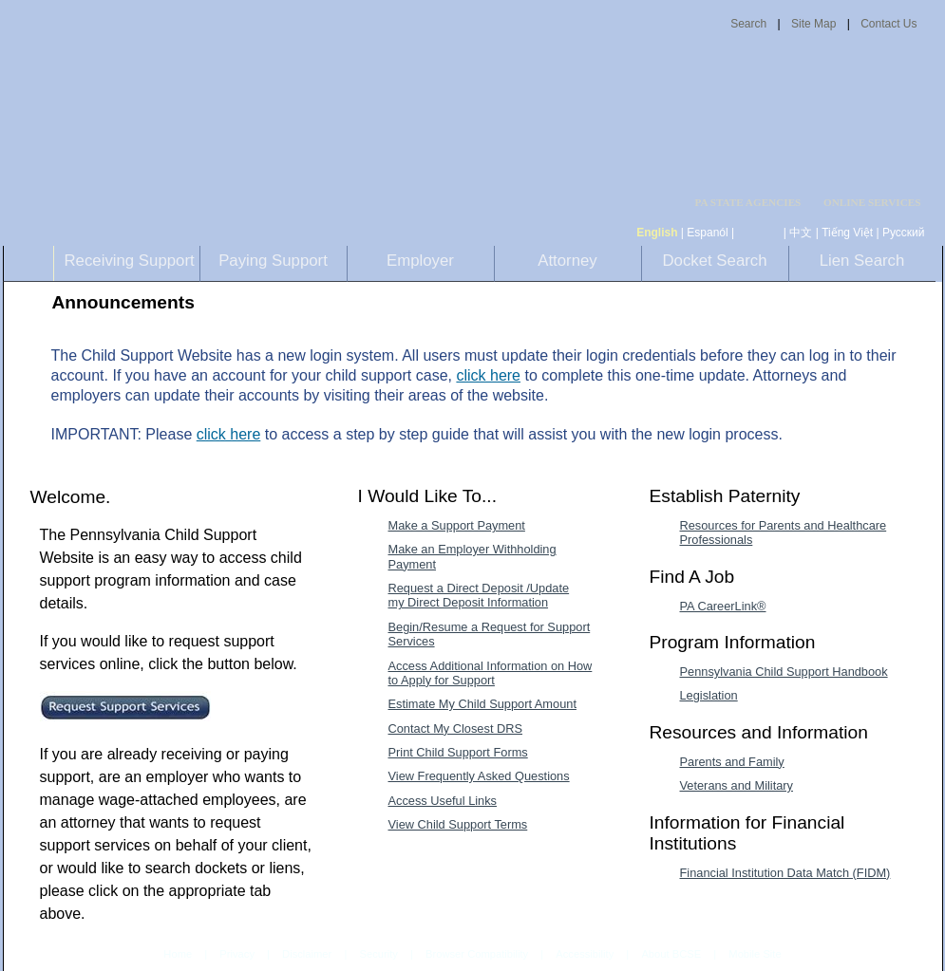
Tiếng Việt (847, 232)
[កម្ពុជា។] (759, 232)
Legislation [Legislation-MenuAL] (709, 695)
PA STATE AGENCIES (747, 202)
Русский (903, 232)
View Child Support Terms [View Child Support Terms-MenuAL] (458, 824)
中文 (800, 232)
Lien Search (862, 261)
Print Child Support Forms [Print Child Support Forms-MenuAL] (458, 752)
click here (488, 375)
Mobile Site (754, 954)
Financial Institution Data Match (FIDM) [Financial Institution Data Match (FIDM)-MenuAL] (785, 873)
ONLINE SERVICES (872, 202)
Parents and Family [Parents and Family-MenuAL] (732, 762)
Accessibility (585, 954)
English (656, 232)
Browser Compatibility (476, 954)
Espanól (707, 232)
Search (748, 23)
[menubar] (754, 202)
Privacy (237, 954)
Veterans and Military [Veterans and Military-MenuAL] (737, 785)
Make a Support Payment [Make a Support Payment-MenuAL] (456, 525)
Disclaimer (306, 954)
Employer (420, 261)
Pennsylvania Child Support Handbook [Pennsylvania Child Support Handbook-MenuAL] (784, 671)
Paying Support (273, 261)
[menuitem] (754, 202)
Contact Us (888, 23)
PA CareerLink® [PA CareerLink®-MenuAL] (723, 606)
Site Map (813, 23)
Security (378, 954)
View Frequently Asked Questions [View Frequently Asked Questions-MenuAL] (479, 776)
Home (177, 954)
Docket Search (714, 261)
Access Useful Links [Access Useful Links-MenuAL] (443, 801)
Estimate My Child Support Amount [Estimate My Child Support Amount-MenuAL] (482, 704)
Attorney (567, 261)
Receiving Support (130, 261)
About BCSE (671, 954)
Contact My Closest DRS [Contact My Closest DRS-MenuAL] (455, 728)
